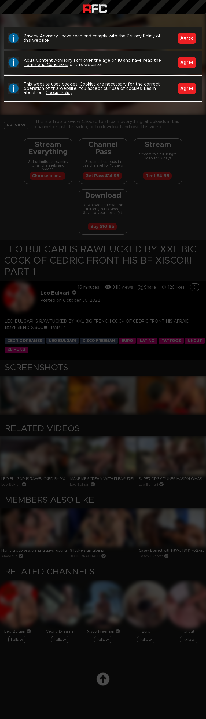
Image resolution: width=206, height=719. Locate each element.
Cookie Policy (59, 93)
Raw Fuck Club (95, 8)
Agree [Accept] (187, 38)
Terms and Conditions (46, 65)
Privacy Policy (141, 36)
